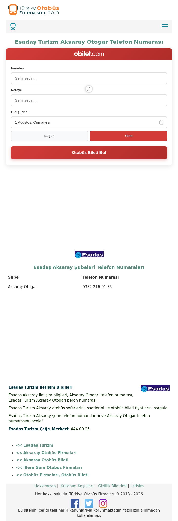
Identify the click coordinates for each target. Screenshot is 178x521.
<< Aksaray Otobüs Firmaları (46, 453)
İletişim (137, 486)
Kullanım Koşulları (77, 486)
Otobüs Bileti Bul (89, 152)
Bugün (49, 136)
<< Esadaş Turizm (34, 445)
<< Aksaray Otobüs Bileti (42, 460)
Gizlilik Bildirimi (112, 486)
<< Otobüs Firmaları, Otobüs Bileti (52, 475)
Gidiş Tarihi (19, 112)
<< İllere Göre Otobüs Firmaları (49, 467)
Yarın (129, 136)
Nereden (17, 68)
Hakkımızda (45, 486)
